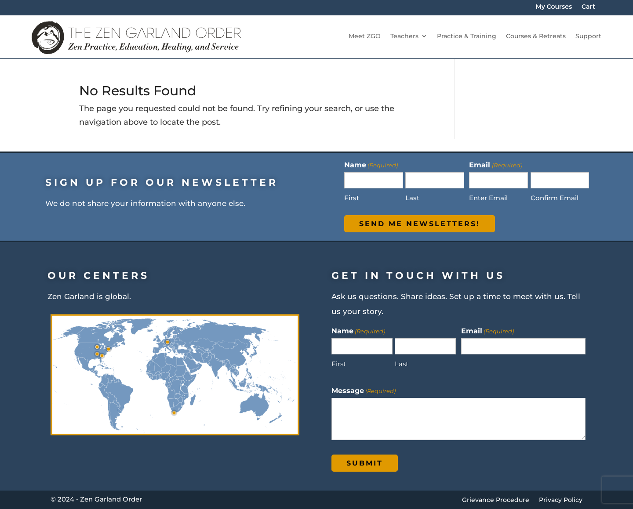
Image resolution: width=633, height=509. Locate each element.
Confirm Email (554, 198)
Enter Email (488, 198)
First (351, 198)
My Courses (553, 7)
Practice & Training (466, 36)
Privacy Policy (560, 500)
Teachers (404, 36)
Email (487, 331)
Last (412, 198)
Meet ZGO (365, 36)
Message (363, 390)
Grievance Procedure (495, 500)
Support (588, 36)
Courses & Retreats (536, 36)
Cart (588, 7)
